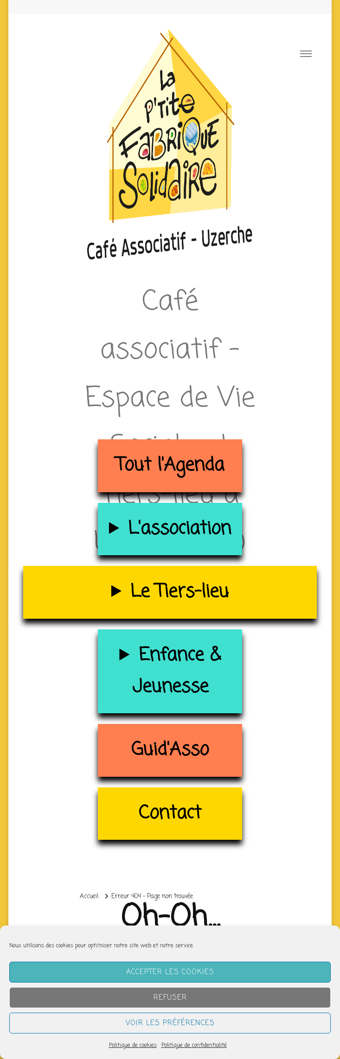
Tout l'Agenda (170, 465)
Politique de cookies (133, 1045)
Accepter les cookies (170, 972)
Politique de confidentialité (194, 1045)
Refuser (170, 998)
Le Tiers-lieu (179, 592)
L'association (179, 529)
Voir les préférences (170, 1023)
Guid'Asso (170, 750)
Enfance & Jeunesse (176, 671)
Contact (170, 813)
